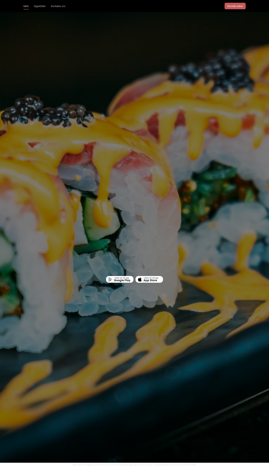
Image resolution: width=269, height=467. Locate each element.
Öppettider (40, 6)
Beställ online (235, 6)
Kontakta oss (58, 6)
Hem (26, 6)
